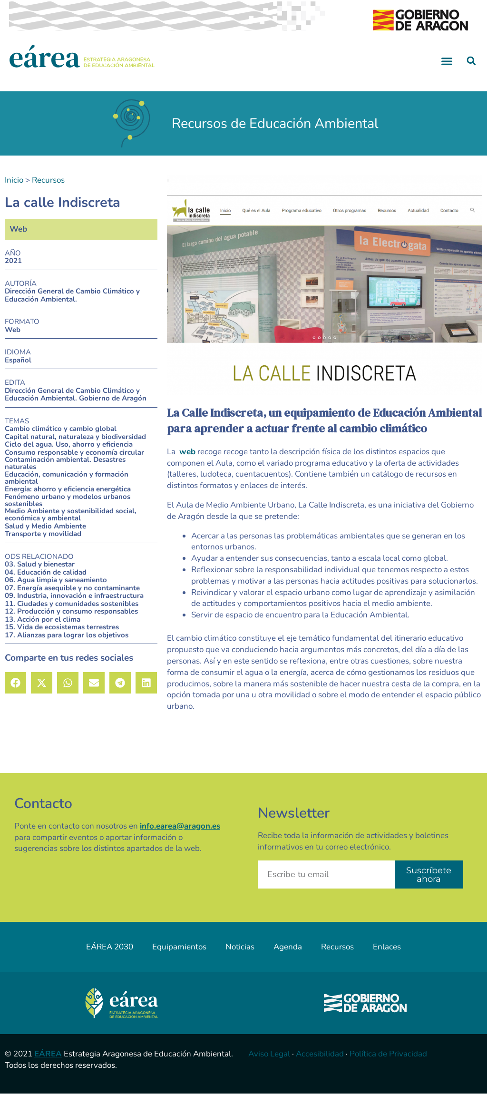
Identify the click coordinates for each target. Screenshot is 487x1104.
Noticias (239, 957)
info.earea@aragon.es (180, 836)
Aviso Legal (269, 1064)
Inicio (14, 190)
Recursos (48, 190)
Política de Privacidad (388, 1064)
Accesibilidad (320, 1064)
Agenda (287, 957)
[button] (447, 71)
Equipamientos (179, 957)
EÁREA (48, 1064)
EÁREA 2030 (109, 957)
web (187, 462)
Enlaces (387, 957)
